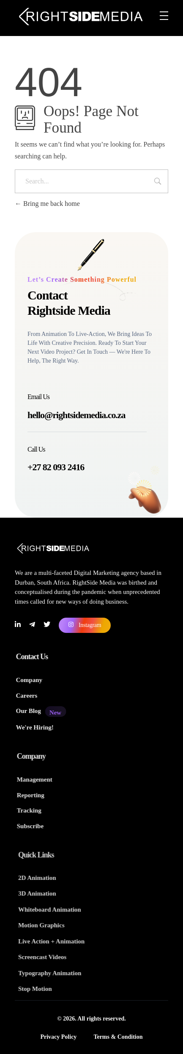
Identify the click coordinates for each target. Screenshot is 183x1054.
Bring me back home (47, 203)
